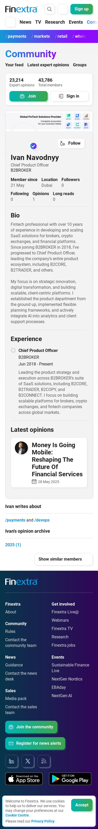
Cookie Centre (17, 815)
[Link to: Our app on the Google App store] (70, 779)
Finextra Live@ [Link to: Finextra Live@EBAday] (65, 611)
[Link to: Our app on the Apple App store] (24, 779)
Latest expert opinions (48, 64)
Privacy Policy (42, 821)
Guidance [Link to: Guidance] (14, 665)
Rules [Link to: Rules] (10, 631)
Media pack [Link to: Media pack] (16, 698)
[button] (10, 22)
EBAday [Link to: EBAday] (59, 687)
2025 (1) (13, 544)
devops (43, 520)
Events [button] (76, 22)
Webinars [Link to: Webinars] (60, 620)
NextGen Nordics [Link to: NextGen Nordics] (67, 679)
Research (55, 22)
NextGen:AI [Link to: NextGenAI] (62, 695)
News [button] (25, 22)
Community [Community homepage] (30, 54)
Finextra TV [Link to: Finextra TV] (62, 628)
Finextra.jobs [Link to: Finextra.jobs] (63, 645)
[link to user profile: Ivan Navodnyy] (49, 136)
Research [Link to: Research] (60, 636)
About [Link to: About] (10, 611)
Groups (80, 64)
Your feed (14, 64)
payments (16, 520)
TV (38, 22)
